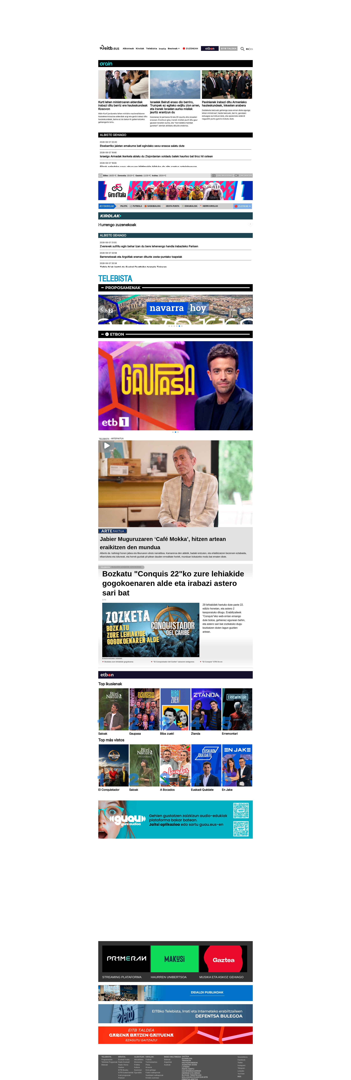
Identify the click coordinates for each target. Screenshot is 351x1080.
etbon (117, 334)
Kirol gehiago (151, 1070)
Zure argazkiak (222, 175)
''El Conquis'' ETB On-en (212, 662)
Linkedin (241, 1071)
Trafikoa (186, 1061)
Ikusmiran (138, 1070)
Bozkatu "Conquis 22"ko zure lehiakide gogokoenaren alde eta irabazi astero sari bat (173, 583)
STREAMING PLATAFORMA (122, 977)
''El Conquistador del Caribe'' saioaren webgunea (173, 662)
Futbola (148, 1059)
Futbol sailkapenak (153, 1072)
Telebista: (106, 1057)
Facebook (241, 1060)
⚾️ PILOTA (122, 206)
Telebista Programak (109, 1062)
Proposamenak (122, 287)
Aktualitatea (138, 1059)
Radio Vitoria (123, 1065)
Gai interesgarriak (191, 1071)
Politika (137, 1065)
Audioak (167, 1065)
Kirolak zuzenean (152, 1078)
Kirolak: (150, 1057)
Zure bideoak (243, 175)
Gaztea (121, 1067)
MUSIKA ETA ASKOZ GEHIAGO (221, 977)
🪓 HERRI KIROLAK (209, 206)
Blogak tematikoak (191, 1075)
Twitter (240, 1062)
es (251, 49)
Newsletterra (242, 1057)
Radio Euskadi (123, 1062)
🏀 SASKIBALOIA (152, 206)
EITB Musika (123, 1070)
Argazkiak (168, 1062)
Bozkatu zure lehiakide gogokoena (118, 662)
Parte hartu (188, 1069)
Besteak (173, 48)
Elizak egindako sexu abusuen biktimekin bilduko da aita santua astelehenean (148, 166)
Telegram (241, 1068)
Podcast (121, 1078)
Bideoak (104, 1065)
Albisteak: (139, 1057)
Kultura (137, 1067)
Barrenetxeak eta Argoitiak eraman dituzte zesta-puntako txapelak (141, 256)
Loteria (186, 1067)
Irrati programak (124, 1075)
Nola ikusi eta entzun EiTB (195, 1077)
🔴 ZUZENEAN (241, 206)
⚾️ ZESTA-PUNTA (171, 206)
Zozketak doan (189, 1065)
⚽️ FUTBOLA (136, 206)
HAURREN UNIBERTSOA (169, 977)
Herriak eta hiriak (191, 1073)
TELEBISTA (115, 279)
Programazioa (106, 1059)
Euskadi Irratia (123, 1059)
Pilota (148, 1065)
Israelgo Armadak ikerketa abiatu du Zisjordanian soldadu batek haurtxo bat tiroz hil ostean (156, 156)
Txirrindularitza (151, 1062)
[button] (169, 326)
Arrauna (149, 1067)
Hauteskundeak (190, 1063)
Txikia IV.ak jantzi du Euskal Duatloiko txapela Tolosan (133, 267)
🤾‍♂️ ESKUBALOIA (189, 206)
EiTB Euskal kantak (125, 1072)
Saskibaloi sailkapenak (154, 1075)
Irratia (162, 49)
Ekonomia (138, 1062)
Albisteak (128, 48)
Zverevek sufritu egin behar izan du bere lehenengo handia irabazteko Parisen (149, 246)
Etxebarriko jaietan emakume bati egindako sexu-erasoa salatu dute (142, 145)
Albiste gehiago (113, 135)
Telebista (151, 48)
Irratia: (122, 1057)
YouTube (241, 1074)
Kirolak (140, 48)
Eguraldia (138, 1072)
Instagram (241, 1065)
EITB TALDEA (228, 48)
